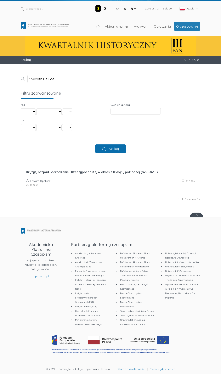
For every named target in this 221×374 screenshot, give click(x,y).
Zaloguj (168, 8)
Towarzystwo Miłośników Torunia (137, 311)
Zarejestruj (152, 8)
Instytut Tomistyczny (86, 306)
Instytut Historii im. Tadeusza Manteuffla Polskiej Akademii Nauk (90, 284)
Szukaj (114, 149)
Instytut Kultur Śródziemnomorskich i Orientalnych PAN (87, 298)
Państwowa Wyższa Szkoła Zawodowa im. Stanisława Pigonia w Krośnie (134, 275)
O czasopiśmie (187, 26)
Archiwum (141, 26)
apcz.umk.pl (41, 276)
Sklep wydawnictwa (162, 369)
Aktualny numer (116, 26)
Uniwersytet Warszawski (178, 271)
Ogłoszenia (162, 26)
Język (189, 8)
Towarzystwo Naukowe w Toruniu (137, 315)
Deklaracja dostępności (130, 369)
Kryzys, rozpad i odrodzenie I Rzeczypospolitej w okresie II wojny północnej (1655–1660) (92, 172)
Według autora (120, 105)
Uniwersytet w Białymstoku (179, 266)
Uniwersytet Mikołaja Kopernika (182, 262)
